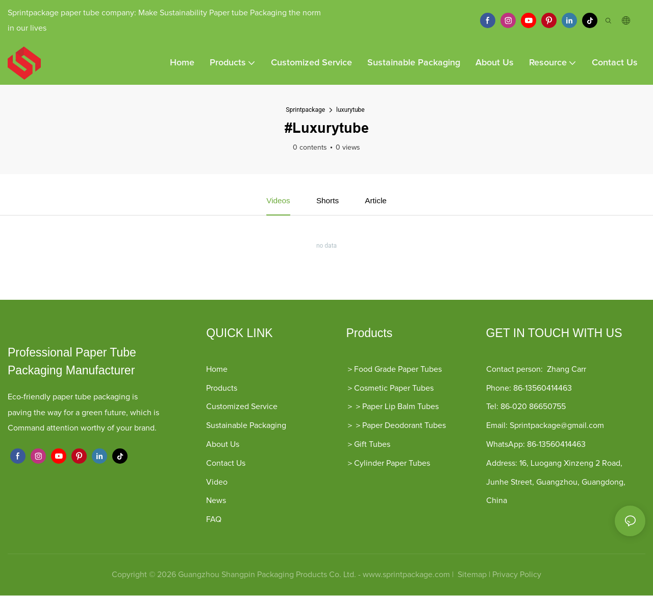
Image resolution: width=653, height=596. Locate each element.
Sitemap (471, 575)
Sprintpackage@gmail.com (557, 426)
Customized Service (242, 407)
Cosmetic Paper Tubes (394, 389)
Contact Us (225, 464)
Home (217, 370)
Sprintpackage (305, 109)
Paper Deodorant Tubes (404, 426)
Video (217, 483)
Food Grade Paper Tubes (398, 370)
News (216, 501)
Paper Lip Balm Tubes (400, 407)
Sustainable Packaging (246, 426)
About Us (222, 445)
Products (221, 389)
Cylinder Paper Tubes (392, 464)
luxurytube (350, 109)
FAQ (213, 520)
